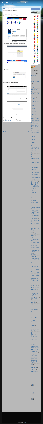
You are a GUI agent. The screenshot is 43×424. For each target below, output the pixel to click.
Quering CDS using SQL (33, 321)
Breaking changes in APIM (33, 105)
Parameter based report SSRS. (34, 309)
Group (32, 197)
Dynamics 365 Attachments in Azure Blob (8, 8)
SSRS (31, 333)
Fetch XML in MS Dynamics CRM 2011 (35, 186)
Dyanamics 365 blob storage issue (34, 161)
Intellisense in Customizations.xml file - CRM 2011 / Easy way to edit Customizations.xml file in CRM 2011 (35, 291)
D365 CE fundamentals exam (34, 135)
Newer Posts (5, 131)
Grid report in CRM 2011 (33, 196)
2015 (32, 398)
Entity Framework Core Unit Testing (34, 181)
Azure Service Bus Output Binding (34, 100)
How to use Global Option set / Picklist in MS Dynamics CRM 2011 (35, 281)
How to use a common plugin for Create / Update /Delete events (35, 284)
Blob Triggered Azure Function (34, 104)
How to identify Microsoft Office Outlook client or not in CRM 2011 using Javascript (35, 243)
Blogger (25, 422)
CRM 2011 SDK (32, 107)
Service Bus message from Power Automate (35, 341)
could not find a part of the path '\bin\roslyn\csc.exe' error (34, 368)
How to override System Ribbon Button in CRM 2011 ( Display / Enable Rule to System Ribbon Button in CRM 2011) (35, 251)
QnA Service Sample (33, 320)
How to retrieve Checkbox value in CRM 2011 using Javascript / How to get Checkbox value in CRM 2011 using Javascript (35, 260)
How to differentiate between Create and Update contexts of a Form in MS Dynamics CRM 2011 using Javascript (35, 233)
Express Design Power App (33, 184)
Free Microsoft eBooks (33, 192)
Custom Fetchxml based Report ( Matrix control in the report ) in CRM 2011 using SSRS (35, 131)
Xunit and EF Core (33, 362)
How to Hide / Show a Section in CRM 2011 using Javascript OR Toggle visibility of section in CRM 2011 (35, 211)
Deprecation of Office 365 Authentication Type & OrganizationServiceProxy (35, 146)
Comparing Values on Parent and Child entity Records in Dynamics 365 (35, 126)
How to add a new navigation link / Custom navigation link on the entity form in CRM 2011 (35, 221)
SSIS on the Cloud (33, 332)
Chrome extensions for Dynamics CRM (35, 120)
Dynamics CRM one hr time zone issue (35, 175)
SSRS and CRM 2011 (33, 78)
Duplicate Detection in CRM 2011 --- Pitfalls (35, 159)
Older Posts (28, 131)
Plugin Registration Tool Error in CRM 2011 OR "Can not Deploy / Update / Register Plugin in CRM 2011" (35, 312)
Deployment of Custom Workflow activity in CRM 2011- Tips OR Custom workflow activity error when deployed (35, 143)
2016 (32, 397)
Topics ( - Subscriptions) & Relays (34, 357)
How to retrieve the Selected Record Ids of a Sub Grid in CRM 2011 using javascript (35, 269)
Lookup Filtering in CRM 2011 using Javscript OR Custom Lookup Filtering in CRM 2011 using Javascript (35, 294)
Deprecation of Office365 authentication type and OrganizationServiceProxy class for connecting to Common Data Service (35, 148)
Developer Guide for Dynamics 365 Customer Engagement (34, 150)
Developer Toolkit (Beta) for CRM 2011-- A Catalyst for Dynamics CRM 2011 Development (35, 152)
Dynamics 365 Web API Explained (34, 170)
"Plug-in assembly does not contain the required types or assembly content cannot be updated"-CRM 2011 (35, 81)
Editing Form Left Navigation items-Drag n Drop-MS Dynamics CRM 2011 (35, 179)
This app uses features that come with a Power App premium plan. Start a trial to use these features (35, 354)
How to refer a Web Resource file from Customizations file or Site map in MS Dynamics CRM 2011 (34, 254)
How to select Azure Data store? (34, 274)
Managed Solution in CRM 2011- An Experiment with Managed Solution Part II (35, 298)
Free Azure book (32, 190)
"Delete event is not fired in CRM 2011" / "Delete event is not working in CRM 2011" (35, 79)
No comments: (15, 120)
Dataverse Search (33, 139)
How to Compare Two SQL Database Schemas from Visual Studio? (34, 202)
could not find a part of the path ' (34, 367)
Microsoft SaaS (32, 301)
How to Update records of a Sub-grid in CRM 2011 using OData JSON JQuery (35, 219)
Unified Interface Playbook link (34, 358)
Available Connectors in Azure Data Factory (35, 90)
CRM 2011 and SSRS (33, 108)
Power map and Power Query (34, 317)
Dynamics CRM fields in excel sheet (34, 174)
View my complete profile (33, 75)
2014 (32, 399)
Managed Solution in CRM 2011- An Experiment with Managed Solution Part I (35, 297)
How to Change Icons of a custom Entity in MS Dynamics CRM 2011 (35, 201)
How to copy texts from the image (34, 230)
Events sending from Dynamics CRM (34, 183)
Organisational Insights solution (34, 308)
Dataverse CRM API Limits (33, 138)
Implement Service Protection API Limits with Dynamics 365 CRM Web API (35, 287)
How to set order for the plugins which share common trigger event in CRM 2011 (35, 276)
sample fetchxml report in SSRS (34, 371)
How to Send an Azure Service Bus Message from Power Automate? (34, 216)
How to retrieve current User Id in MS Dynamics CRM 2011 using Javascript (34, 266)
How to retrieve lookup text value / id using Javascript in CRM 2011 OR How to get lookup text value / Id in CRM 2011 (35, 268)
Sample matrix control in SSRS (34, 338)
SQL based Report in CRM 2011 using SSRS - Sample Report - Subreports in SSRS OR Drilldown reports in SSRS (35, 329)
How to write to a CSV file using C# (34, 285)
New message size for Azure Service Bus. (35, 306)
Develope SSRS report (33, 149)
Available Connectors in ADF (34, 89)
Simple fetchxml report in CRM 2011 (34, 343)
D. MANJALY (36, 66)
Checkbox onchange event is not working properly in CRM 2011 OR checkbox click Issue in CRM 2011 (35, 118)
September (33, 391)
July (32, 393)
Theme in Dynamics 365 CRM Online (34, 352)
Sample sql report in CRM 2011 (34, 339)
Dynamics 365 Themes (33, 169)
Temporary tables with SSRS (34, 351)
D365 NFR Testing (33, 136)
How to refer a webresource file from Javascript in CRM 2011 (34, 256)
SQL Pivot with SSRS (33, 325)
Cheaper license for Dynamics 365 (34, 117)
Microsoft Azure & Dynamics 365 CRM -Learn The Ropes (16, 3)
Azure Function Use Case (33, 97)
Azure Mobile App (33, 98)
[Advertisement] (16, 126)
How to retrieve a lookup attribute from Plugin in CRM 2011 (34, 262)
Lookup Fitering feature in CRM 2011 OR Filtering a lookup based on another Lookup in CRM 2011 (35, 296)
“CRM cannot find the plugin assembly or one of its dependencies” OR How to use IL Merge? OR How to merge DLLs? (35, 372)
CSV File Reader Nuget (33, 114)
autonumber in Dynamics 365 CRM (34, 366)
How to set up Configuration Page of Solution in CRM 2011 (34, 279)
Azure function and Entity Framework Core (35, 101)
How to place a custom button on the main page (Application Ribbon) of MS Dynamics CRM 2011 (35, 253)
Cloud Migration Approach (33, 121)
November (33, 388)
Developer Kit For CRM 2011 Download (35, 151)
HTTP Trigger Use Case (33, 200)
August (33, 392)
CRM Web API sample (33, 111)
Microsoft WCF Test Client (33, 302)
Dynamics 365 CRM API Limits (34, 77)
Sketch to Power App (33, 344)
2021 (32, 384)
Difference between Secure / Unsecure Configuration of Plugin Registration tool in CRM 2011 (35, 158)
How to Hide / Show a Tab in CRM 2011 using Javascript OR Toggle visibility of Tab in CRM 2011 (35, 213)
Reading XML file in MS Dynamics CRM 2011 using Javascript (35, 323)
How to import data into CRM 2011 (34, 245)
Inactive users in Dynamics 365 (34, 289)
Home (17, 131)
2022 (32, 383)
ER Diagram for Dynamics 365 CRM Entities (35, 177)
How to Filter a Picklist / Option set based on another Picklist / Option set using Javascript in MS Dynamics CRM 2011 (35, 208)
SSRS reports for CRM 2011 (34, 336)
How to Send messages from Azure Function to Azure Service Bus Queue (34, 218)
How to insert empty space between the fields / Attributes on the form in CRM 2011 (35, 247)
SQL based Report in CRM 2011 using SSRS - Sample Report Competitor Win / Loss (35, 330)
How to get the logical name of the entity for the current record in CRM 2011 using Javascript (35, 240)
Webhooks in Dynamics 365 (34, 361)
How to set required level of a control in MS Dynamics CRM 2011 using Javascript (35, 278)
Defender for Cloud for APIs (33, 142)
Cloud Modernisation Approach (34, 123)
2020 (32, 385)
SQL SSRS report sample (33, 326)
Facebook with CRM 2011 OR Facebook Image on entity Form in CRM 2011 (35, 185)
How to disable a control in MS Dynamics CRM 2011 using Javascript (35, 235)
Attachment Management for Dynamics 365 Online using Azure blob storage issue (35, 87)
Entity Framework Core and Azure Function (35, 182)
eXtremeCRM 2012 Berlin (33, 369)
